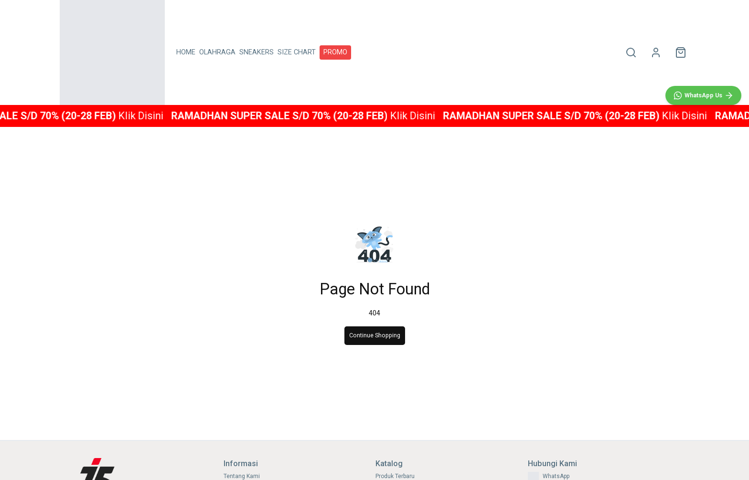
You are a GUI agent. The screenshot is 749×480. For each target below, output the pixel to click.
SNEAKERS (256, 52)
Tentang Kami (242, 476)
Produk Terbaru (395, 476)
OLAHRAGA (217, 52)
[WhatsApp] (703, 303)
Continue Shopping (374, 335)
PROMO (335, 52)
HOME (185, 52)
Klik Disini (155, 116)
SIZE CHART (297, 52)
